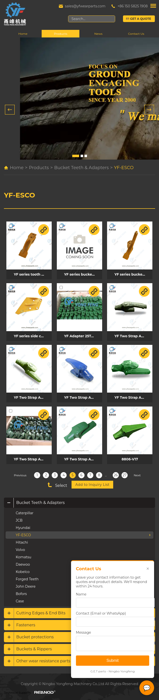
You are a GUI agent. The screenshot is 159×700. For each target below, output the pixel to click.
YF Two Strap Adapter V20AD (32, 457)
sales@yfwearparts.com (85, 6)
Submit (112, 660)
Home (22, 34)
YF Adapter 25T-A (79, 335)
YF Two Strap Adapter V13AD (82, 396)
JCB (19, 518)
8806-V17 (128, 457)
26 (116, 473)
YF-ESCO (124, 168)
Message (83, 632)
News (98, 34)
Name (81, 594)
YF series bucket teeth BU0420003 (132, 274)
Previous (20, 473)
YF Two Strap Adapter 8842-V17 (132, 335)
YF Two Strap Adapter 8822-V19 (132, 396)
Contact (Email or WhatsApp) (101, 613)
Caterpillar (24, 511)
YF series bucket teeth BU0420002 (82, 274)
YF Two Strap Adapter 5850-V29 (82, 457)
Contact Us (136, 34)
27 (124, 473)
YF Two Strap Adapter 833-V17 (32, 396)
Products (60, 34)
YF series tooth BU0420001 (32, 274)
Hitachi (22, 540)
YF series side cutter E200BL (32, 335)
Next (137, 473)
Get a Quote (140, 19)
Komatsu (23, 555)
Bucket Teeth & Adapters (81, 168)
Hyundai (23, 526)
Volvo (20, 548)
